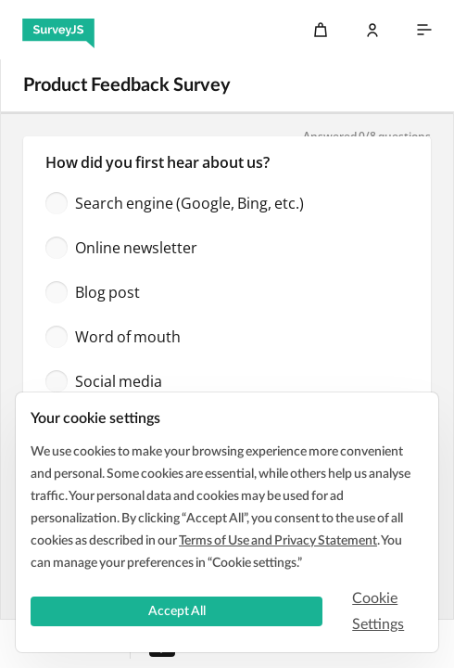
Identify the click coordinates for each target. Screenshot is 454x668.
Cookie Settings (378, 611)
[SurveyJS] (58, 29)
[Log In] (372, 29)
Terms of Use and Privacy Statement (278, 540)
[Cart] (320, 29)
